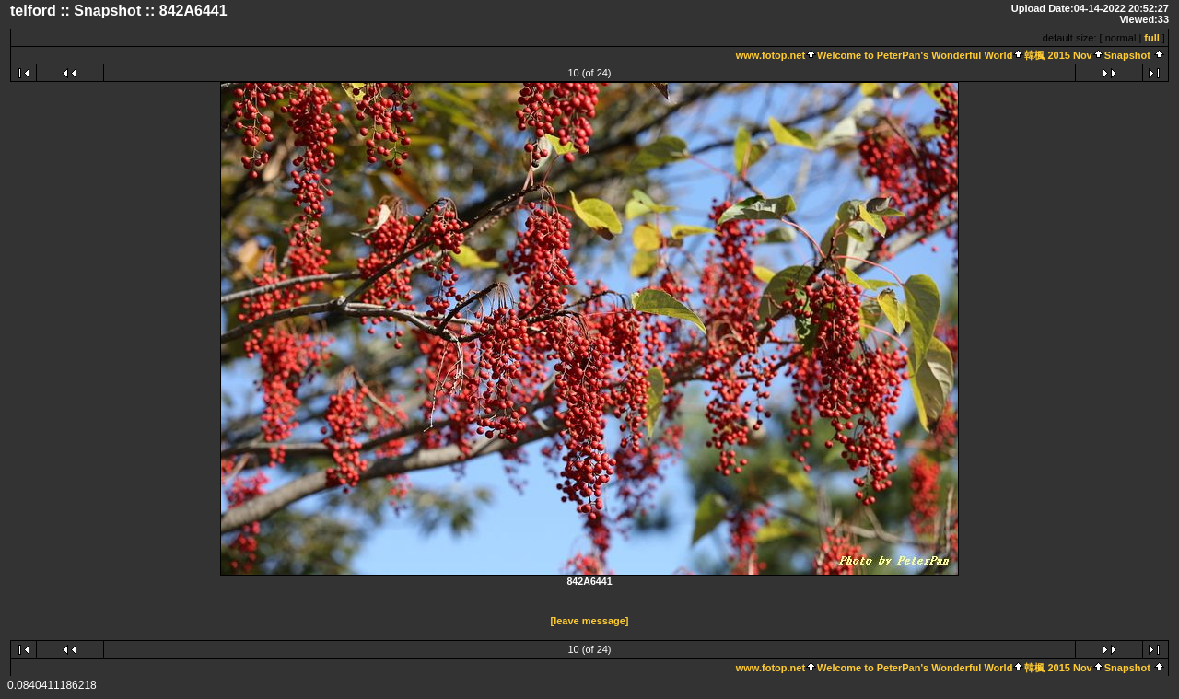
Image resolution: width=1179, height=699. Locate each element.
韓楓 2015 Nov (1057, 55)
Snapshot (1127, 55)
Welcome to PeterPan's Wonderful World (914, 55)
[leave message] (590, 620)
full (1152, 37)
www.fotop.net (770, 55)
